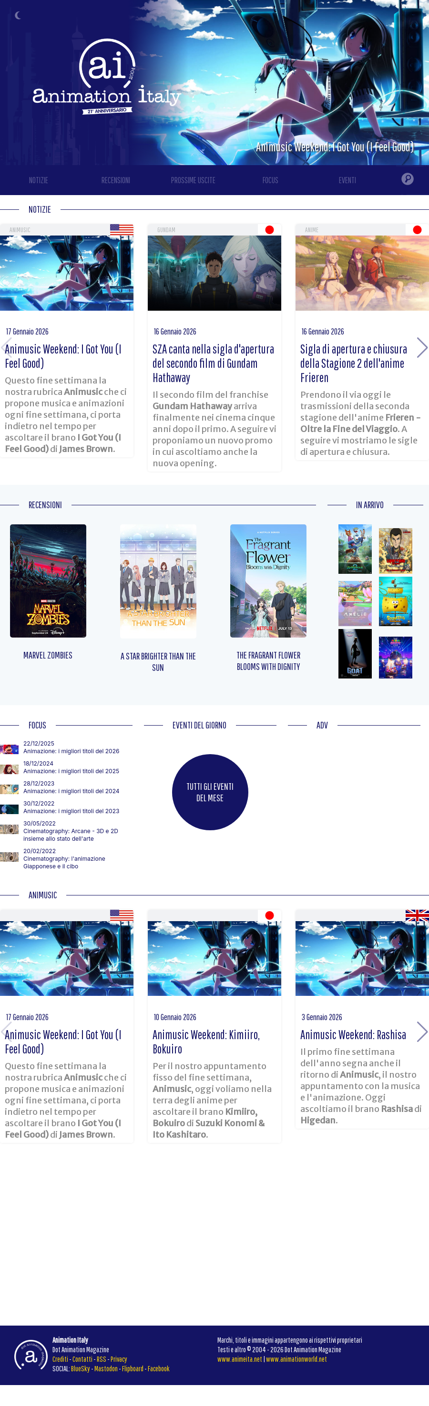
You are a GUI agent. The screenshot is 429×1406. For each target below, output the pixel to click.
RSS (101, 1359)
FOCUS (270, 180)
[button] (422, 347)
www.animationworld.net (296, 1359)
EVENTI (347, 180)
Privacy (119, 1359)
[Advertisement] (354, 799)
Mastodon (106, 1368)
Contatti (82, 1359)
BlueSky (80, 1368)
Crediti (60, 1359)
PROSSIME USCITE (193, 180)
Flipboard (132, 1368)
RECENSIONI (116, 180)
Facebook (159, 1368)
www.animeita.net (239, 1359)
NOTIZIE (38, 180)
